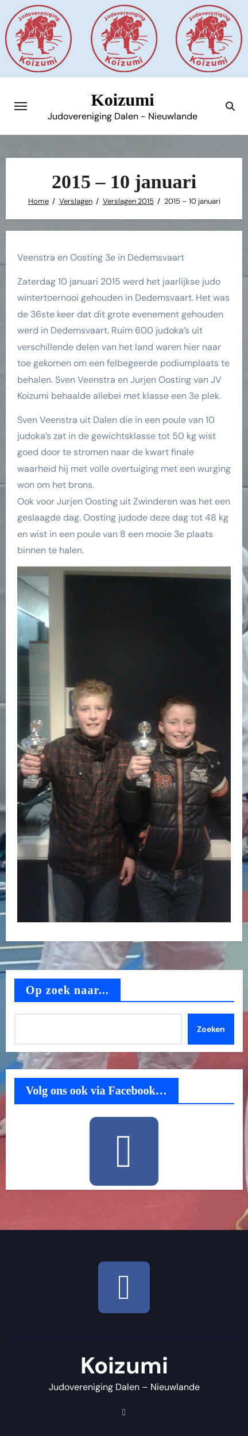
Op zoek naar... (67, 990)
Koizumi (122, 99)
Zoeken (211, 1029)
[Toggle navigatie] (20, 106)
